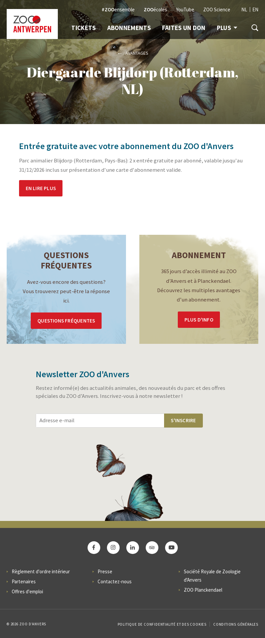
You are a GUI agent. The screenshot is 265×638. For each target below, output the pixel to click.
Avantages (136, 53)
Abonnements (129, 28)
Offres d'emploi (27, 591)
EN (255, 9)
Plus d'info (198, 319)
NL (244, 9)
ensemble (118, 9)
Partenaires (24, 581)
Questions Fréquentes (66, 320)
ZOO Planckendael (203, 590)
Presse (105, 571)
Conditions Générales (235, 624)
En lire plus (41, 188)
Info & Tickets (73, 28)
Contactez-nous (115, 581)
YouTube (185, 9)
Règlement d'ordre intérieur (41, 571)
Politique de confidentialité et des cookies (162, 624)
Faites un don (184, 28)
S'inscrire (183, 420)
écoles (155, 9)
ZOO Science (216, 9)
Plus (227, 28)
